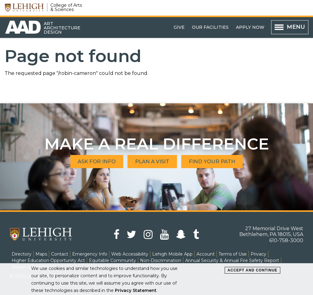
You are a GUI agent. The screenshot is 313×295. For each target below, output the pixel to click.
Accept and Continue (252, 270)
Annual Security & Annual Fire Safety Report (232, 260)
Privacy (258, 254)
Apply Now (250, 27)
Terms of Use (233, 254)
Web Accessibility (129, 254)
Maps (41, 254)
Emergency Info (89, 254)
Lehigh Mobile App (172, 254)
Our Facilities (210, 27)
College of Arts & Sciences (66, 7)
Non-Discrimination (160, 260)
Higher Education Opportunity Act (48, 260)
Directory (21, 254)
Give (179, 27)
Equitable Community (112, 260)
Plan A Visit (152, 161)
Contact (59, 254)
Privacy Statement (135, 290)
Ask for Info (90, 161)
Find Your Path (219, 161)
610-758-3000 (286, 240)
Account (206, 254)
